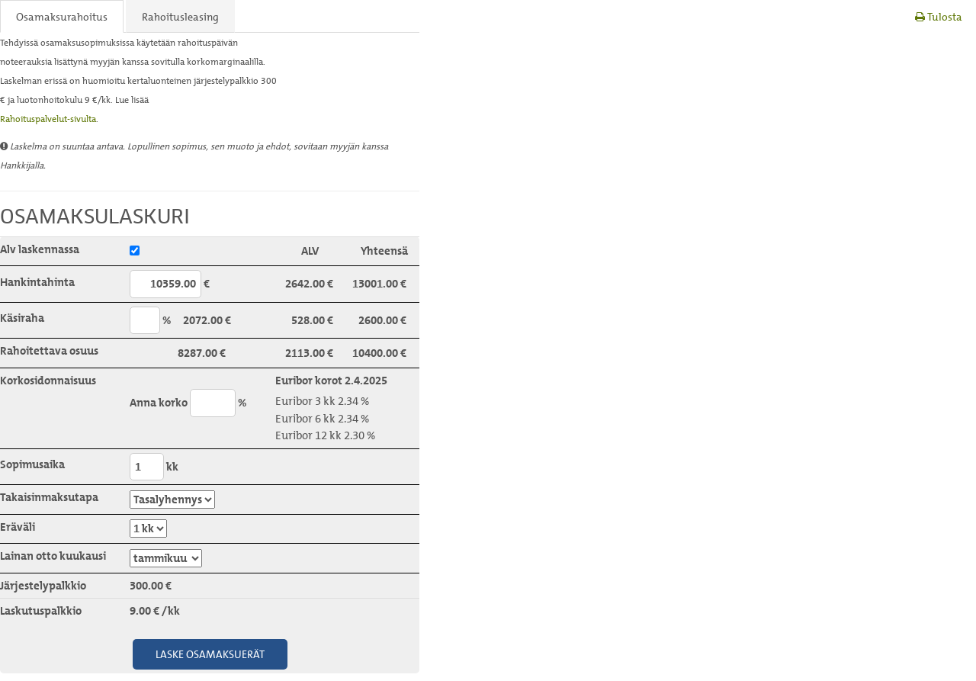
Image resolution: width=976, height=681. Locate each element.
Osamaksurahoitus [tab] (62, 16)
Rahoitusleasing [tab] (180, 16)
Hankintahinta (37, 282)
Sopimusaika (32, 464)
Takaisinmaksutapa (49, 497)
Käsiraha (22, 318)
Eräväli (17, 527)
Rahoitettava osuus (49, 350)
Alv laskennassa (39, 249)
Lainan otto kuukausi (53, 556)
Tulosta (938, 16)
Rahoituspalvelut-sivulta (48, 118)
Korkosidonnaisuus (48, 380)
